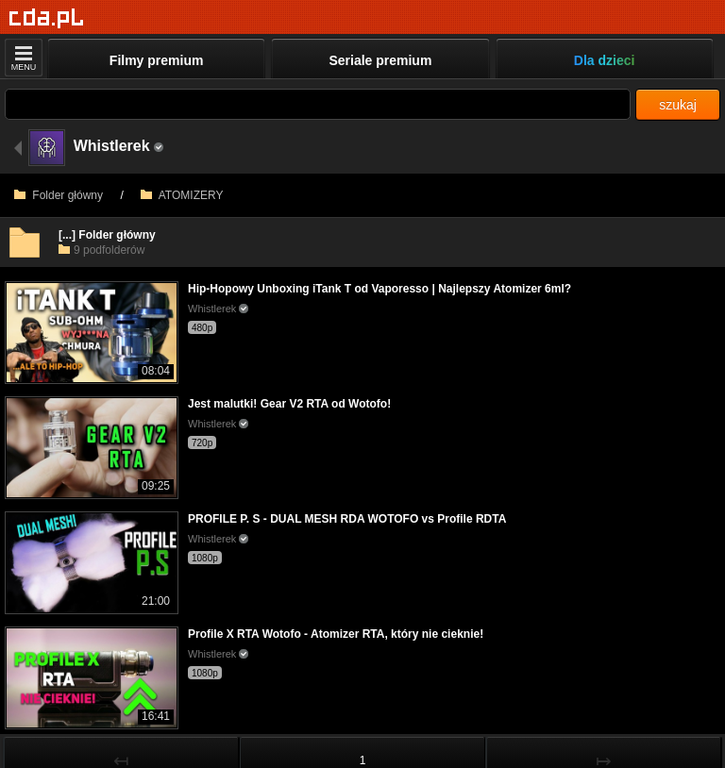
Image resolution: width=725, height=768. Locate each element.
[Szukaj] (318, 104)
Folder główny (58, 195)
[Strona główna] (46, 18)
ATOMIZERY (182, 195)
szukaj (678, 104)
